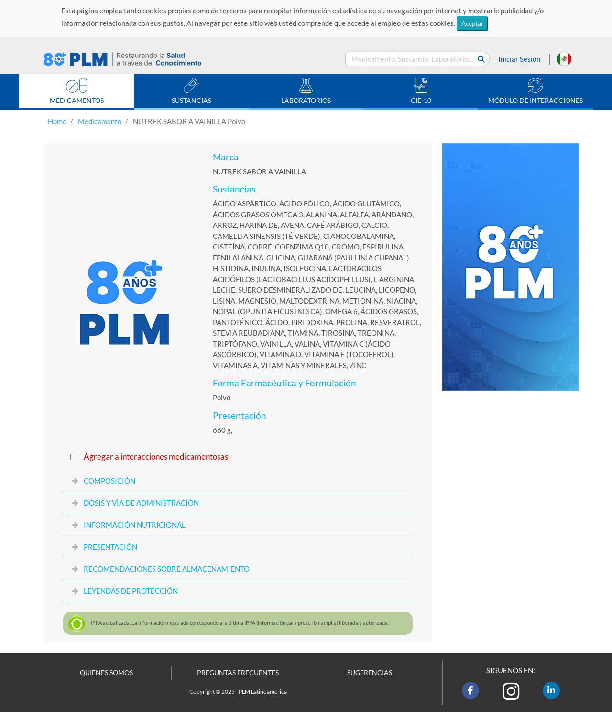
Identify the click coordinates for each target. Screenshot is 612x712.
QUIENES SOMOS (106, 673)
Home (57, 121)
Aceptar (472, 23)
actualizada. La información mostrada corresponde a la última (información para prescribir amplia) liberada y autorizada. (240, 623)
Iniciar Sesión (519, 59)
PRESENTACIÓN (110, 546)
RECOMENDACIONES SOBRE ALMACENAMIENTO (167, 569)
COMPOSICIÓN (109, 480)
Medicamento (99, 121)
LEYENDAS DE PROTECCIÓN (131, 591)
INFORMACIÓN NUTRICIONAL (135, 524)
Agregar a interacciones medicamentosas (156, 457)
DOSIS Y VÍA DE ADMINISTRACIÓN (141, 502)
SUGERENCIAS (369, 673)
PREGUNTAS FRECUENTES (238, 673)
